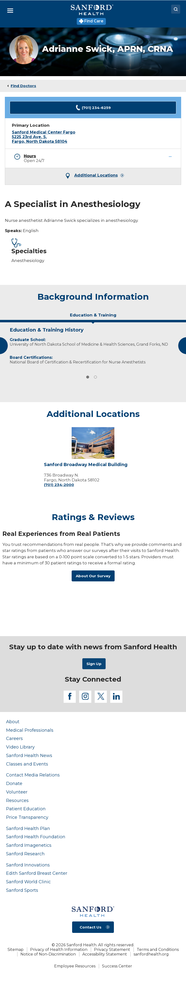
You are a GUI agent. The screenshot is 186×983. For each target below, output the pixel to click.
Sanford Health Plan (28, 828)
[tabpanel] (93, 345)
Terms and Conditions (158, 949)
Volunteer (16, 792)
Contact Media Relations (33, 775)
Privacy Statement (112, 949)
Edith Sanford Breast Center (36, 873)
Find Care (91, 21)
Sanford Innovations (28, 865)
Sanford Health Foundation (35, 836)
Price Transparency (27, 817)
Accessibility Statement (104, 954)
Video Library (20, 747)
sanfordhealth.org (151, 954)
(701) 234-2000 (59, 484)
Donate (14, 783)
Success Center (117, 966)
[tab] (93, 317)
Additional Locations (96, 175)
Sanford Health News (29, 755)
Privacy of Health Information (58, 949)
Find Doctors (23, 85)
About (12, 721)
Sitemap (16, 949)
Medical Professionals (29, 730)
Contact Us (90, 927)
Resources (17, 800)
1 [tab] (87, 377)
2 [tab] (95, 377)
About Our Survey (93, 576)
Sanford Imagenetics (28, 845)
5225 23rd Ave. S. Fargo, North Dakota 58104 (39, 139)
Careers (14, 738)
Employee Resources (74, 966)
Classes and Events (27, 764)
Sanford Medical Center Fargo (43, 132)
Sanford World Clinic (28, 881)
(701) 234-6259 (93, 107)
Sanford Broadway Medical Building (85, 464)
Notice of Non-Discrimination (48, 954)
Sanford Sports (22, 890)
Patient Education (26, 809)
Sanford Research (25, 854)
